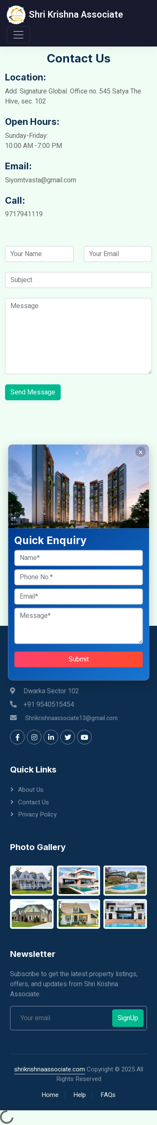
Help (79, 1094)
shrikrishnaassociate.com (49, 1069)
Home (50, 1094)
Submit (79, 660)
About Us (31, 789)
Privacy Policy (37, 814)
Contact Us (33, 802)
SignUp (128, 1018)
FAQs (108, 1094)
